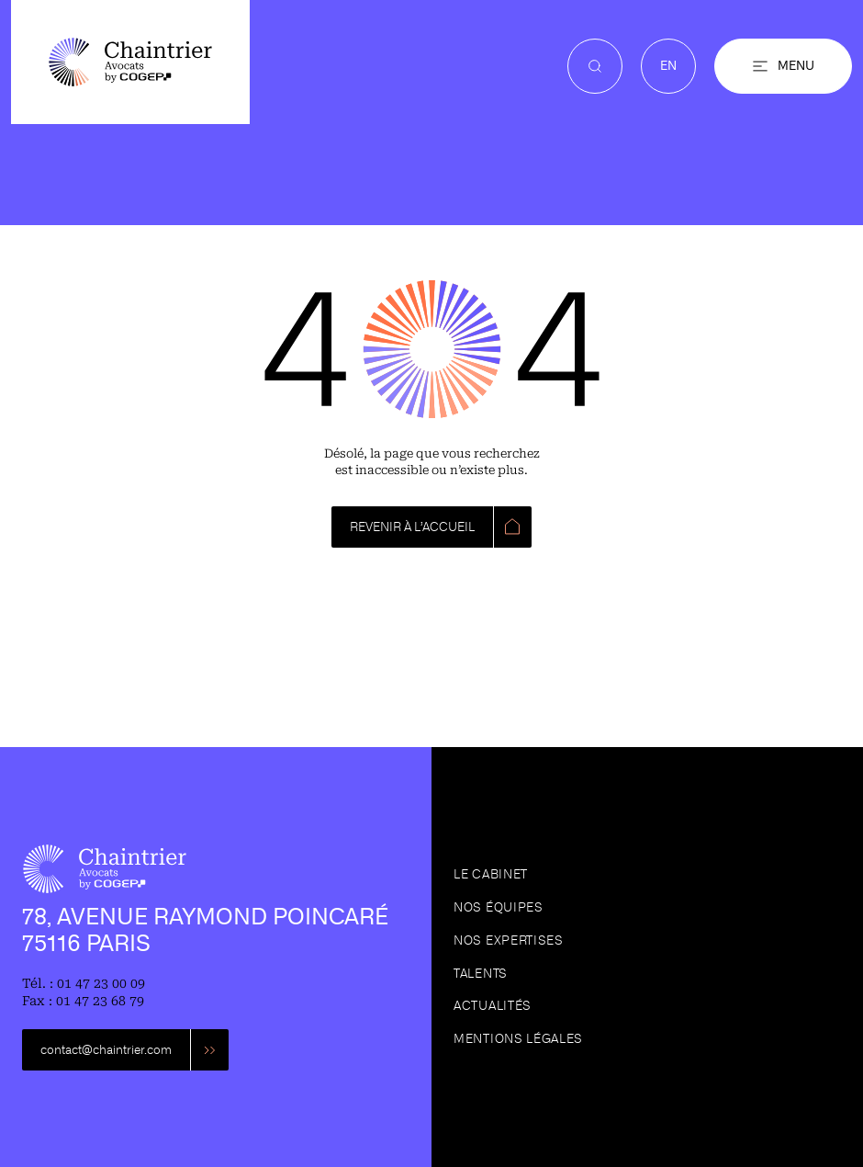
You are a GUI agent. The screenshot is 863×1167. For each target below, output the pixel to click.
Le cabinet (491, 874)
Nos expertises (509, 940)
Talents (481, 973)
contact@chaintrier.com (106, 1050)
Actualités (493, 1006)
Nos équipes (499, 907)
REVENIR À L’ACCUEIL (412, 527)
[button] (783, 66)
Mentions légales (518, 1039)
